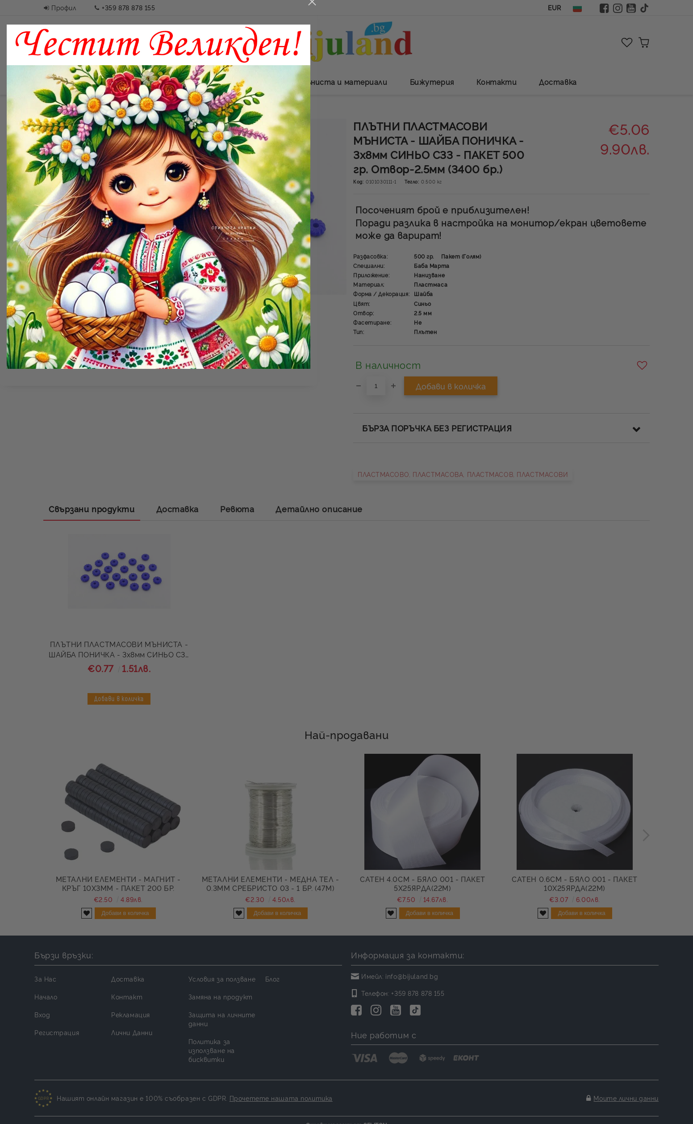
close (499, 334)
